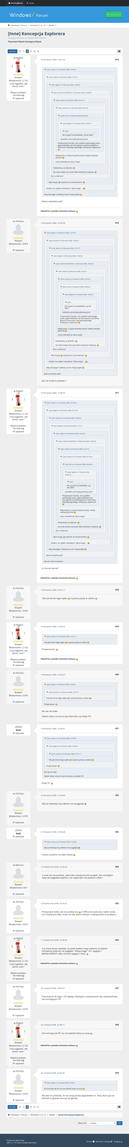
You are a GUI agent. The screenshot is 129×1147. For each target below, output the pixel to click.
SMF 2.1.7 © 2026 (13, 1142)
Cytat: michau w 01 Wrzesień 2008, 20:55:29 (73, 108)
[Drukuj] (119, 51)
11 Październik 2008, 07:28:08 (54, 940)
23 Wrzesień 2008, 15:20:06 (53, 795)
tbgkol (19, 58)
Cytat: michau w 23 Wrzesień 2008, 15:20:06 (62, 842)
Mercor (19, 865)
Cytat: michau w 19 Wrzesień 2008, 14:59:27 (62, 738)
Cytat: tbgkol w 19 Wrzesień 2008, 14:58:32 (61, 685)
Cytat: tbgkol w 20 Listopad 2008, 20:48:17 (61, 1083)
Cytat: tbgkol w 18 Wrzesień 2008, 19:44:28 (65, 85)
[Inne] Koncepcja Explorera (37, 34)
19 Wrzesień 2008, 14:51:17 (53, 590)
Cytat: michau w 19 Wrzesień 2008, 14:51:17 (62, 636)
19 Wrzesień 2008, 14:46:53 (53, 392)
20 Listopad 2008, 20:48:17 (53, 1024)
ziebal (58, 162)
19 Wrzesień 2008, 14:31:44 (53, 59)
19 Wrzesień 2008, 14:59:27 (53, 674)
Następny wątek (33, 41)
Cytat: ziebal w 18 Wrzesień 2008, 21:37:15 (63, 77)
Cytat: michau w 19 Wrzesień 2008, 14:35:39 (62, 403)
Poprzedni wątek (16, 41)
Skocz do (82, 1123)
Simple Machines (29, 1142)
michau (19, 221)
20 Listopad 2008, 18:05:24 (53, 988)
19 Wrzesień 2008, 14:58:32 (53, 626)
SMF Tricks (19, 1140)
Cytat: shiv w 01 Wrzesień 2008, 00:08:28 (74, 116)
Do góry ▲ (118, 1141)
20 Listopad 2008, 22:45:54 (53, 1072)
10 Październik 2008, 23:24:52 (54, 903)
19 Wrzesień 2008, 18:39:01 (53, 728)
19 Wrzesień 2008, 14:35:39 (53, 223)
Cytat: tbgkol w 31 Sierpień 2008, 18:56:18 (77, 123)
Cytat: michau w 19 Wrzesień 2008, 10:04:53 (62, 70)
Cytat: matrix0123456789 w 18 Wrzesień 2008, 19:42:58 (72, 93)
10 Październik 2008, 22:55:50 (54, 866)
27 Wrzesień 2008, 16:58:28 (53, 831)
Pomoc (90, 1141)
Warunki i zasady (103, 1141)
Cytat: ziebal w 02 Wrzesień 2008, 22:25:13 (70, 100)
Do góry (12, 1107)
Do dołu (12, 51)
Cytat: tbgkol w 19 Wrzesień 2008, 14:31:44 (61, 233)
